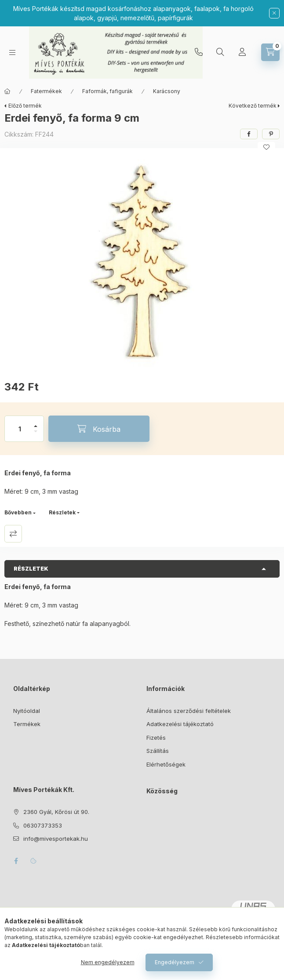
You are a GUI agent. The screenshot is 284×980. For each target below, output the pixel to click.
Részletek (62, 512)
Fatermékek (46, 91)
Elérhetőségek (166, 764)
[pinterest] (271, 134)
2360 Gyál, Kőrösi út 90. (56, 811)
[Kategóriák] (12, 52)
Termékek (26, 723)
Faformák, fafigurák (107, 91)
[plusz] (35, 422)
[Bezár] (274, 13)
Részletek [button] (31, 568)
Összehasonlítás (13, 533)
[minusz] (35, 435)
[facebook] (249, 134)
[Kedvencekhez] (266, 147)
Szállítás (157, 750)
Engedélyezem (174, 962)
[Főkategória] (7, 91)
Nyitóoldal (26, 710)
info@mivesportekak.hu (55, 838)
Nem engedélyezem (108, 962)
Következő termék (253, 105)
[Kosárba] (98, 429)
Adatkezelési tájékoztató (180, 723)
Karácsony (166, 91)
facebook (16, 861)
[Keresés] (220, 52)
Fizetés (156, 737)
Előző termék (25, 105)
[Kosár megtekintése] (270, 52)
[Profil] (242, 52)
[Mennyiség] (20, 428)
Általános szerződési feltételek (188, 710)
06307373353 (198, 52)
